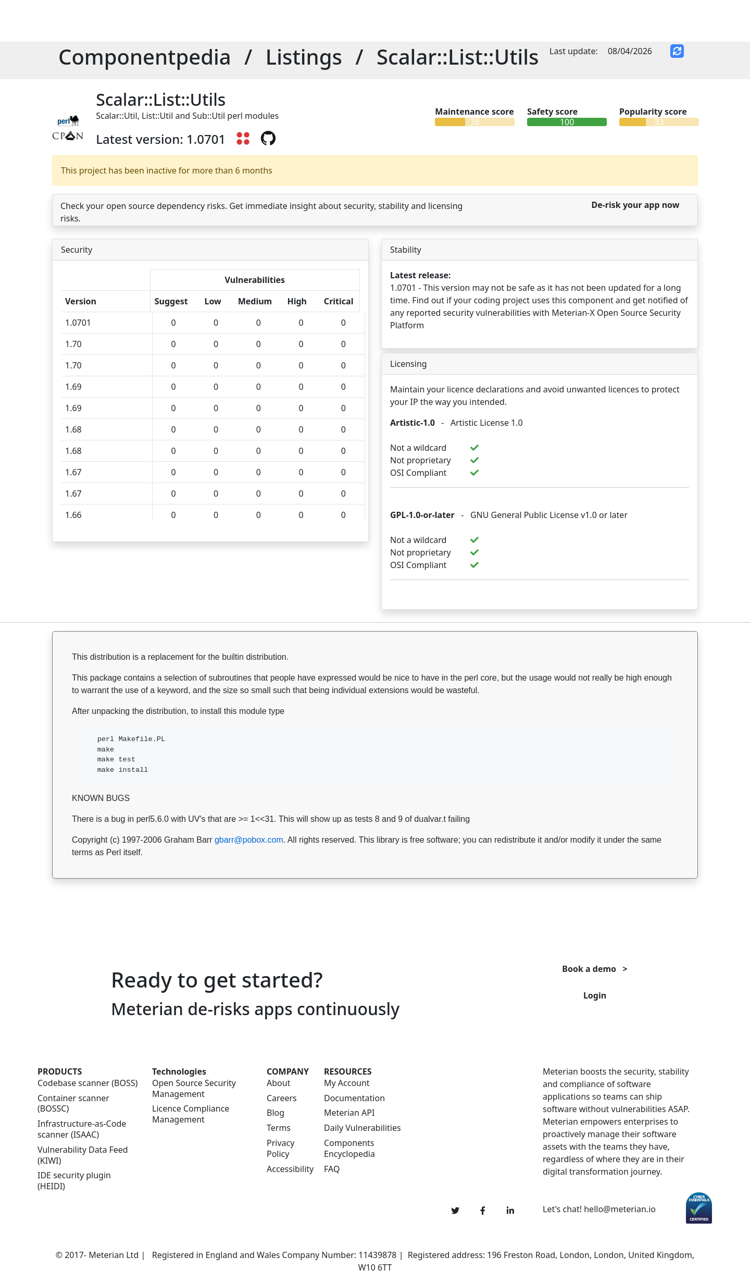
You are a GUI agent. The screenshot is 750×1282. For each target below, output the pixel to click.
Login (594, 995)
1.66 (73, 515)
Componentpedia (144, 56)
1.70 (73, 344)
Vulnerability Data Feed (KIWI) (83, 1155)
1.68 (73, 429)
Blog (275, 1112)
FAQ (332, 1169)
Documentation (354, 1098)
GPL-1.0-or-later (422, 515)
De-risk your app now (635, 205)
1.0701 (78, 322)
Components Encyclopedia (349, 1149)
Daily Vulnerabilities (362, 1128)
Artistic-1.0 (412, 422)
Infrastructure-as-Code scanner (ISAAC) (82, 1129)
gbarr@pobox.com (249, 839)
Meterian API (349, 1112)
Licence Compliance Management (190, 1114)
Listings (304, 56)
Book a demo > (594, 969)
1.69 (73, 386)
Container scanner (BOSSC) (73, 1104)
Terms (279, 1128)
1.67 (73, 472)
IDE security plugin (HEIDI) (74, 1181)
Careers (282, 1098)
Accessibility (289, 1169)
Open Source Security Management (194, 1089)
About (278, 1083)
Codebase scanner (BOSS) (88, 1083)
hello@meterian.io (620, 1209)
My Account (347, 1083)
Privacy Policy (280, 1149)
